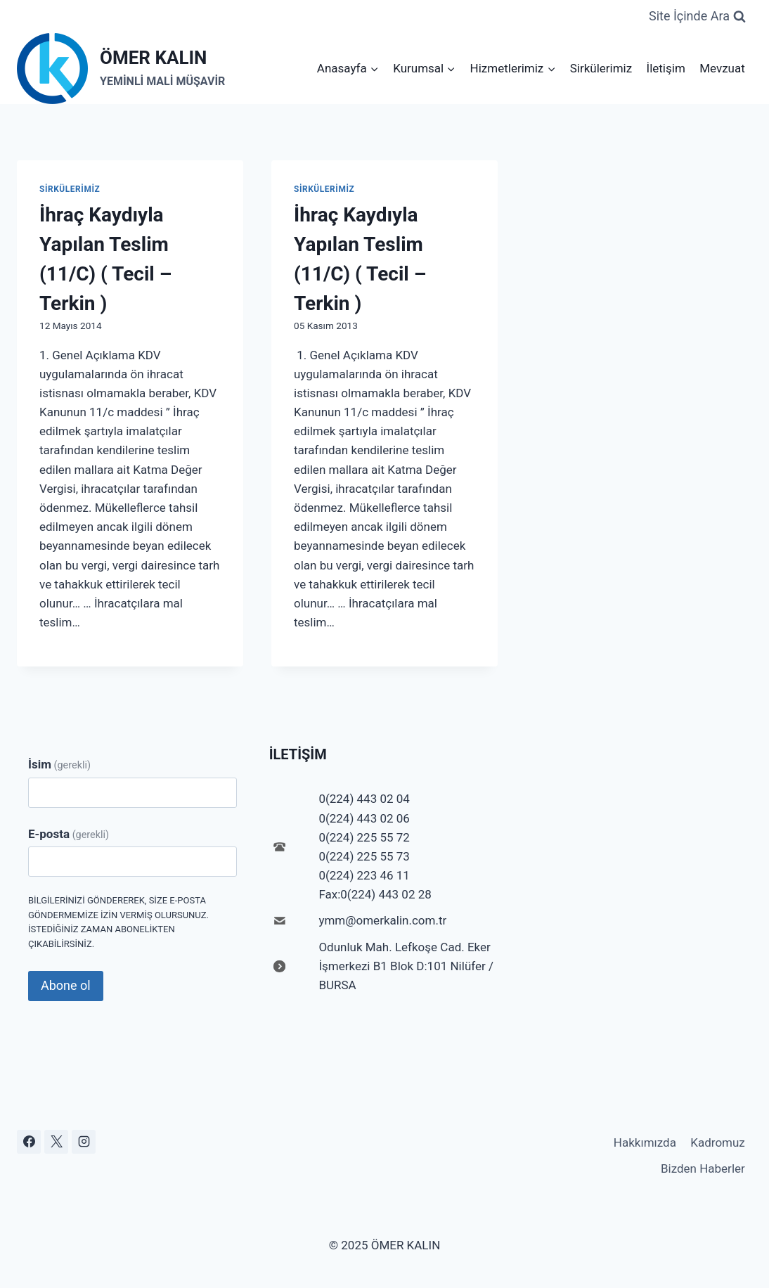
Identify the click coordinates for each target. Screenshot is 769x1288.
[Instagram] (84, 1142)
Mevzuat (722, 68)
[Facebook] (29, 1142)
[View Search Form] (697, 16)
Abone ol (66, 985)
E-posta (68, 834)
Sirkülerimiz (601, 68)
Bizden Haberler (703, 1168)
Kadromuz (717, 1142)
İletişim (666, 68)
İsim (59, 764)
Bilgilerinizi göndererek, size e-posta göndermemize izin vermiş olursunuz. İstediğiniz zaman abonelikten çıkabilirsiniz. (118, 922)
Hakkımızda (645, 1142)
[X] (56, 1142)
